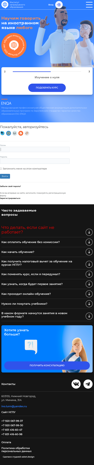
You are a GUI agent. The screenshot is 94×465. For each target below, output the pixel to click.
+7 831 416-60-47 (11, 429)
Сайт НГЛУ (8, 412)
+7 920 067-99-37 (12, 420)
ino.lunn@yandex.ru (14, 406)
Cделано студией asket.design (18, 457)
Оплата (6, 442)
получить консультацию (47, 365)
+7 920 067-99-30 (12, 425)
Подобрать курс (47, 87)
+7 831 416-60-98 (11, 434)
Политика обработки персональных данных (16, 450)
